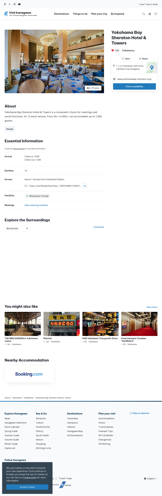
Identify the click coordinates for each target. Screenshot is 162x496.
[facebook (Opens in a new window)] (5, 4)
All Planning (104, 443)
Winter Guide (11, 443)
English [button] (149, 478)
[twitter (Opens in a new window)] (9, 4)
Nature (39, 439)
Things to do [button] (80, 13)
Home (7, 397)
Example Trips (106, 431)
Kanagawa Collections (15, 422)
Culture (39, 422)
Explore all (10, 448)
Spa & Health (42, 435)
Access (102, 422)
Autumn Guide (12, 439)
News (7, 418)
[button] (150, 13)
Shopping (41, 443)
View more (152, 307)
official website (19, 148)
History (39, 431)
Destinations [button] (61, 13)
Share (143, 59)
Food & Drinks (43, 426)
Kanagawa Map (75, 431)
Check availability (134, 86)
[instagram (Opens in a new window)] (15, 4)
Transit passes (106, 426)
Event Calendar (12, 426)
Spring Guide (11, 431)
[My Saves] (156, 13)
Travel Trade (65, 478)
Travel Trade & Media (148, 4)
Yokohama (128, 50)
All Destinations (75, 435)
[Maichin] (62, 327)
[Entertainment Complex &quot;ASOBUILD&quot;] (139, 329)
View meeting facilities (36, 205)
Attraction (41, 418)
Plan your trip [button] (99, 13)
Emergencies (105, 439)
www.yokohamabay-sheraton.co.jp (134, 79)
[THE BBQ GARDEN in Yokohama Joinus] (23, 329)
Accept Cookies (27, 487)
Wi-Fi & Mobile (106, 435)
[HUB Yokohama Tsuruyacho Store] (100, 327)
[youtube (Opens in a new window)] (19, 4)
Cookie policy (29, 477)
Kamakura (72, 422)
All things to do (43, 448)
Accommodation (107, 418)
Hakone (71, 426)
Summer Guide (12, 435)
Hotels (9, 129)
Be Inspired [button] (117, 13)
